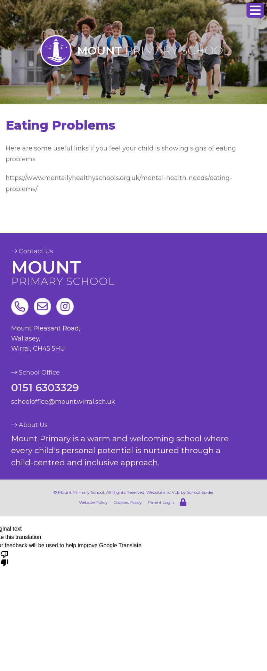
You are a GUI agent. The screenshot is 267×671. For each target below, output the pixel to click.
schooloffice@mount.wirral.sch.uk (63, 402)
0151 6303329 (45, 388)
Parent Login (161, 502)
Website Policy (93, 502)
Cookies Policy (127, 502)
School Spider (200, 492)
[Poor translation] (4, 558)
